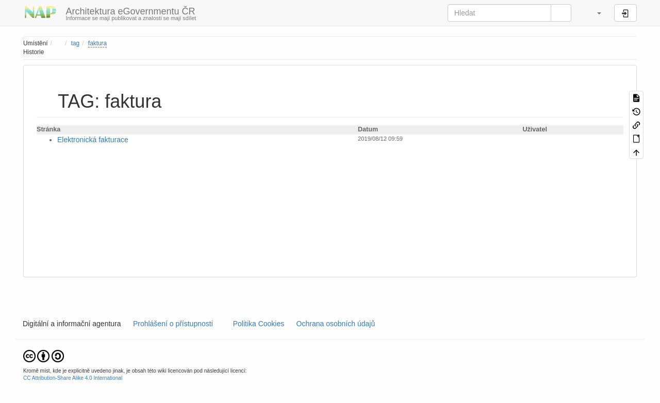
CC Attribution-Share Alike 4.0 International (72, 378)
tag (75, 43)
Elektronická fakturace (92, 140)
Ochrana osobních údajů (335, 324)
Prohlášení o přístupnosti (172, 324)
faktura (97, 43)
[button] (594, 13)
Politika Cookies (259, 324)
